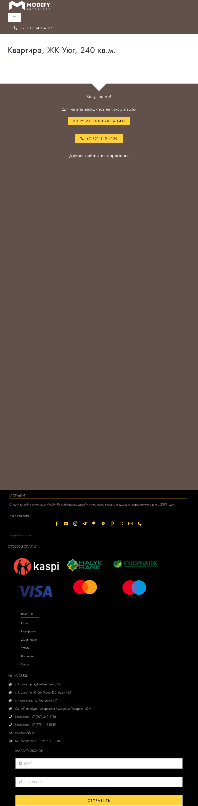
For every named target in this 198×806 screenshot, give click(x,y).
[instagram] (75, 524)
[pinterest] (112, 524)
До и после (29, 639)
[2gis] (94, 524)
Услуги (25, 648)
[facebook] (57, 524)
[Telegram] (84, 524)
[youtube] (66, 524)
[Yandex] (103, 524)
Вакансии (27, 656)
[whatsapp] (121, 524)
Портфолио (28, 631)
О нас (25, 623)
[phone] (140, 524)
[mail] (130, 524)
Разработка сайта (21, 535)
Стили (25, 664)
